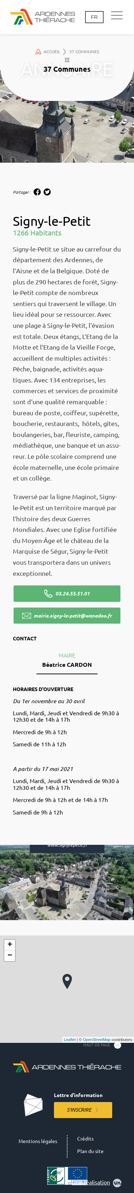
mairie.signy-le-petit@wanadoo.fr (73, 616)
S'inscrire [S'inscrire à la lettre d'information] (79, 1110)
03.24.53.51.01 (72, 593)
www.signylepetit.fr (67, 844)
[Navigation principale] (116, 16)
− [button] (10, 955)
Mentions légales (38, 1141)
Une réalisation (96, 1183)
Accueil (50, 52)
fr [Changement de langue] (94, 17)
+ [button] (10, 945)
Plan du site (90, 1151)
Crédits (85, 1139)
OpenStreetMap (97, 1039)
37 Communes (84, 51)
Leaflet (70, 1039)
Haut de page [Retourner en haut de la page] (96, 1045)
